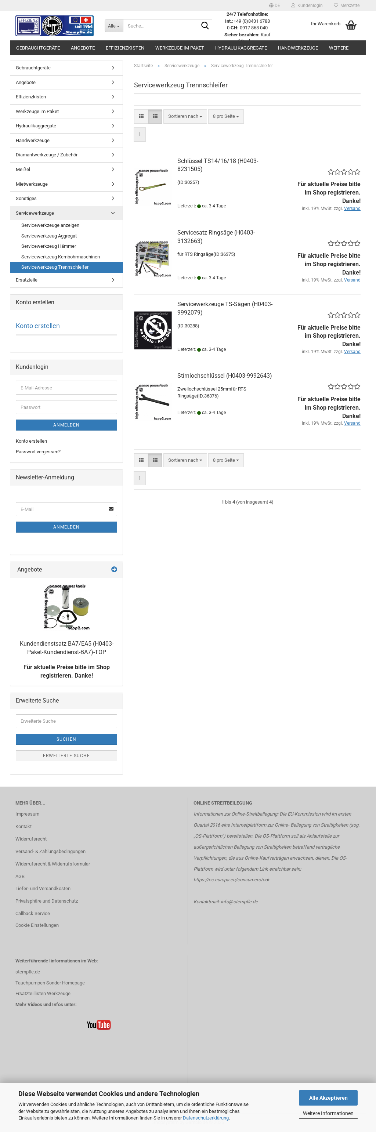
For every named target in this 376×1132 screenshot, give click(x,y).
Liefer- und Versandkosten (42, 888)
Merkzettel (347, 5)
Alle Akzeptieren (328, 1098)
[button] (275, 5)
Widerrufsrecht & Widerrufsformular (52, 864)
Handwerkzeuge (298, 48)
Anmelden (66, 425)
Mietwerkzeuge (32, 184)
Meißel (23, 169)
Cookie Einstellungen (37, 925)
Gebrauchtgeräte (38, 48)
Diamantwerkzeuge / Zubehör (46, 154)
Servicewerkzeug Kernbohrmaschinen (60, 257)
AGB (20, 876)
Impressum (27, 814)
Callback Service (32, 913)
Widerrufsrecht (31, 839)
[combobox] (185, 116)
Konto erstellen (38, 326)
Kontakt (23, 826)
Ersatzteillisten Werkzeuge (42, 993)
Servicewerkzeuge (35, 213)
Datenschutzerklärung (206, 1118)
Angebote (83, 48)
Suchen (66, 739)
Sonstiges (26, 198)
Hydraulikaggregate (241, 48)
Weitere (338, 48)
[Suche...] (114, 25)
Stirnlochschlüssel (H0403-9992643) (224, 375)
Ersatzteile (26, 280)
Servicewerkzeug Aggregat (49, 236)
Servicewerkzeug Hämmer (48, 246)
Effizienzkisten (125, 48)
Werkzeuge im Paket (179, 48)
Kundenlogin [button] (307, 5)
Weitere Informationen (328, 1113)
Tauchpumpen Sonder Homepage (50, 983)
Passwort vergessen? (38, 451)
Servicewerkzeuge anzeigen (50, 225)
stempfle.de (27, 972)
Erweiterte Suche (66, 755)
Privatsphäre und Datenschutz (46, 901)
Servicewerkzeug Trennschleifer (54, 267)
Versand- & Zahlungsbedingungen (50, 851)
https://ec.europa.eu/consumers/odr (231, 879)
